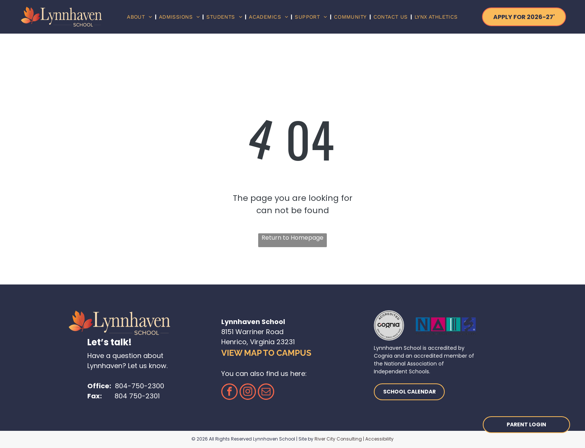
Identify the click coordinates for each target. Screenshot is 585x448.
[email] (266, 392)
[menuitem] (140, 17)
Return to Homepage (292, 237)
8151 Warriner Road (252, 331)
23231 (285, 341)
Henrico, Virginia (248, 341)
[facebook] (229, 392)
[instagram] (248, 392)
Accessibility (379, 439)
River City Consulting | (339, 439)
